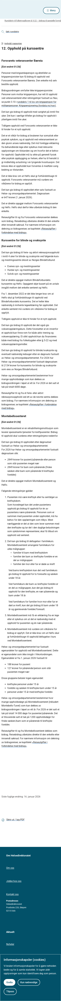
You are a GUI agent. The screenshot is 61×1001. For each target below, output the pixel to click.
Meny (53, 10)
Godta (9, 982)
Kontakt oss (12, 894)
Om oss (10, 867)
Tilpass (10, 991)
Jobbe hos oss (13, 881)
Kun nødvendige (28, 982)
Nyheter (10, 944)
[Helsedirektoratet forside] (5, 10)
